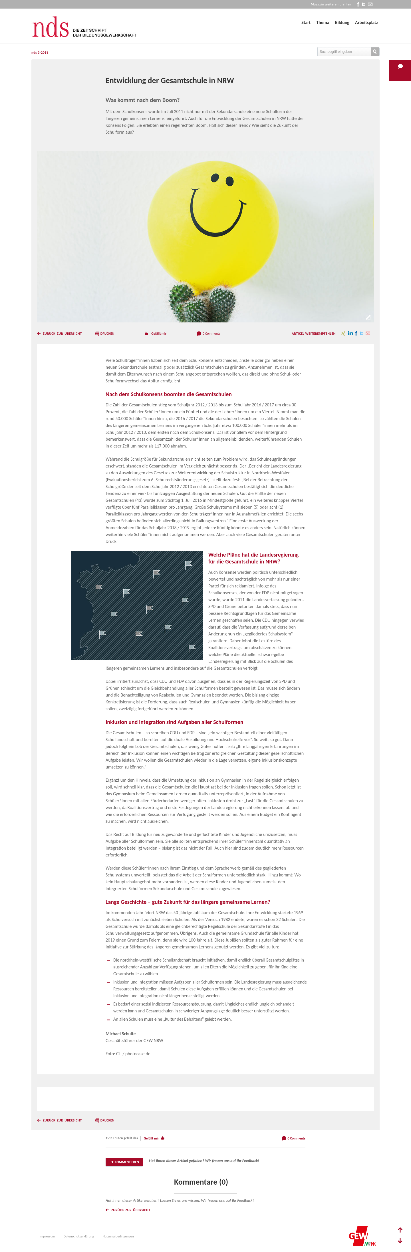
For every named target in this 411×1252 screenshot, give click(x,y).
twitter (363, 4)
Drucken (107, 334)
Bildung (342, 22)
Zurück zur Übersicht (62, 334)
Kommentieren (127, 1162)
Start (306, 22)
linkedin (350, 333)
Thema (322, 22)
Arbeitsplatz (366, 22)
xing (343, 333)
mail (370, 4)
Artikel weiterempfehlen (314, 334)
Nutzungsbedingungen (118, 1236)
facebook (358, 4)
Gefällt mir (158, 334)
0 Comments (211, 334)
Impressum (47, 1236)
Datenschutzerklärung (79, 1236)
